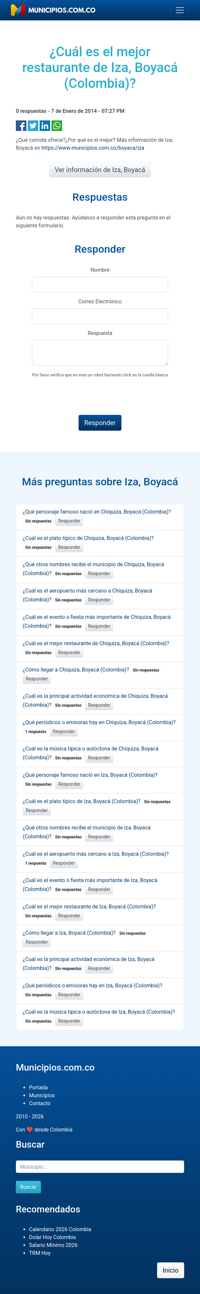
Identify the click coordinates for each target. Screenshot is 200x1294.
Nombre (99, 270)
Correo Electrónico (100, 301)
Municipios (42, 1095)
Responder (69, 520)
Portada (38, 1087)
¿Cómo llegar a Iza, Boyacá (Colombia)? (85, 933)
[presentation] (82, 397)
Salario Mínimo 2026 (53, 1245)
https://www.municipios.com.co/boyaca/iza (92, 148)
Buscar (28, 1187)
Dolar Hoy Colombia (52, 1237)
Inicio (171, 1270)
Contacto (39, 1103)
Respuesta (99, 333)
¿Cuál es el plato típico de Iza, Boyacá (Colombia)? (98, 801)
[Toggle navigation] (180, 10)
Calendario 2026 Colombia (60, 1229)
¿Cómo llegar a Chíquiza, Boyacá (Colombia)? (92, 670)
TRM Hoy (39, 1253)
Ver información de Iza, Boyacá (100, 170)
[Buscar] (100, 1166)
